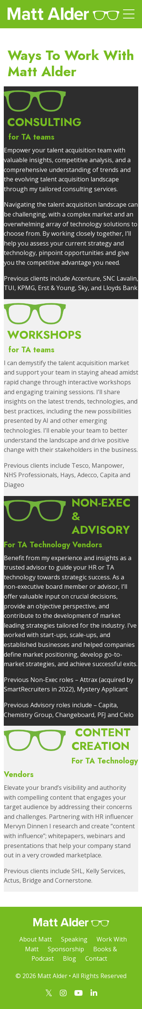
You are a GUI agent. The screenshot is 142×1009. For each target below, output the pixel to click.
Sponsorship (66, 949)
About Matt (35, 939)
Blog (69, 958)
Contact (96, 958)
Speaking (74, 939)
